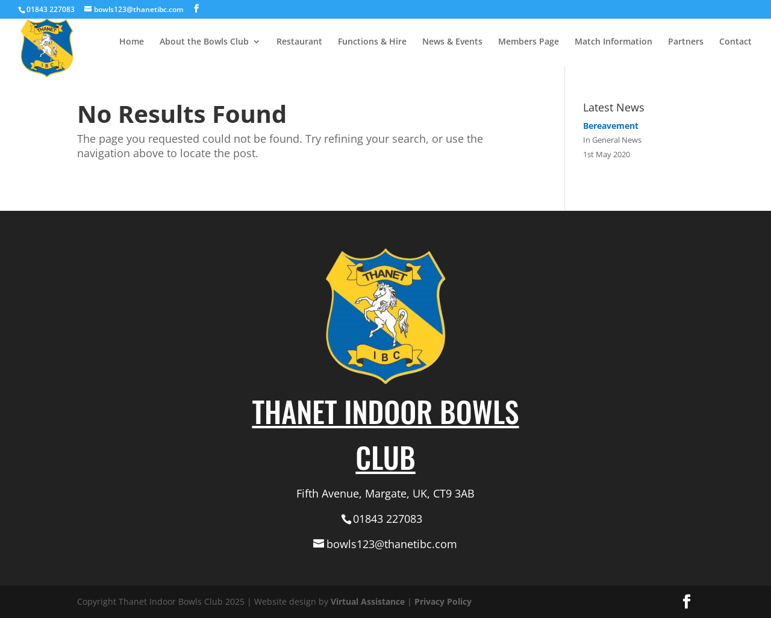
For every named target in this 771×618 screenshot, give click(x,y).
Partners (686, 42)
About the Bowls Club (204, 42)
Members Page (528, 42)
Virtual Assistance (368, 601)
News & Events (452, 42)
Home (131, 42)
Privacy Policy (443, 601)
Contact (735, 42)
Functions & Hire (372, 42)
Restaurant (299, 42)
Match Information (613, 42)
